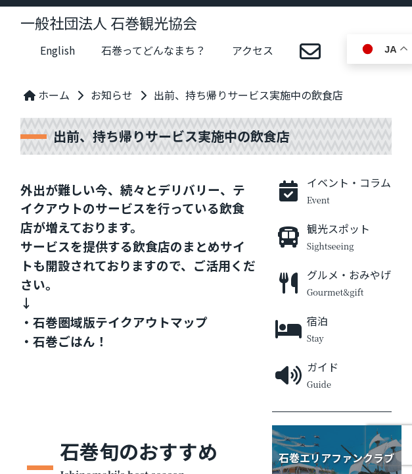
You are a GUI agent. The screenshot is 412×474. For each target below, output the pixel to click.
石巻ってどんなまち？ (153, 50)
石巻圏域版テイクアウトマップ (120, 321)
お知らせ (112, 95)
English (57, 50)
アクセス (252, 50)
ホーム (47, 95)
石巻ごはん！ (70, 341)
